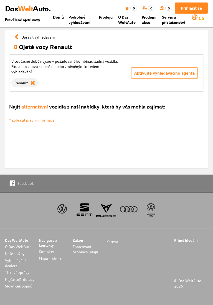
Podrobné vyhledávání (79, 19)
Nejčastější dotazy (19, 279)
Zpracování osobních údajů (85, 249)
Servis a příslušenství (173, 19)
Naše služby (15, 253)
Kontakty (46, 251)
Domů (58, 17)
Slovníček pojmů (18, 286)
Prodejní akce (149, 19)
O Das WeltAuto (127, 19)
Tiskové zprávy (17, 272)
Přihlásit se (191, 8)
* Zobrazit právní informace (31, 120)
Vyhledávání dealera (15, 263)
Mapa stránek (50, 258)
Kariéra (112, 241)
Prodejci (106, 17)
